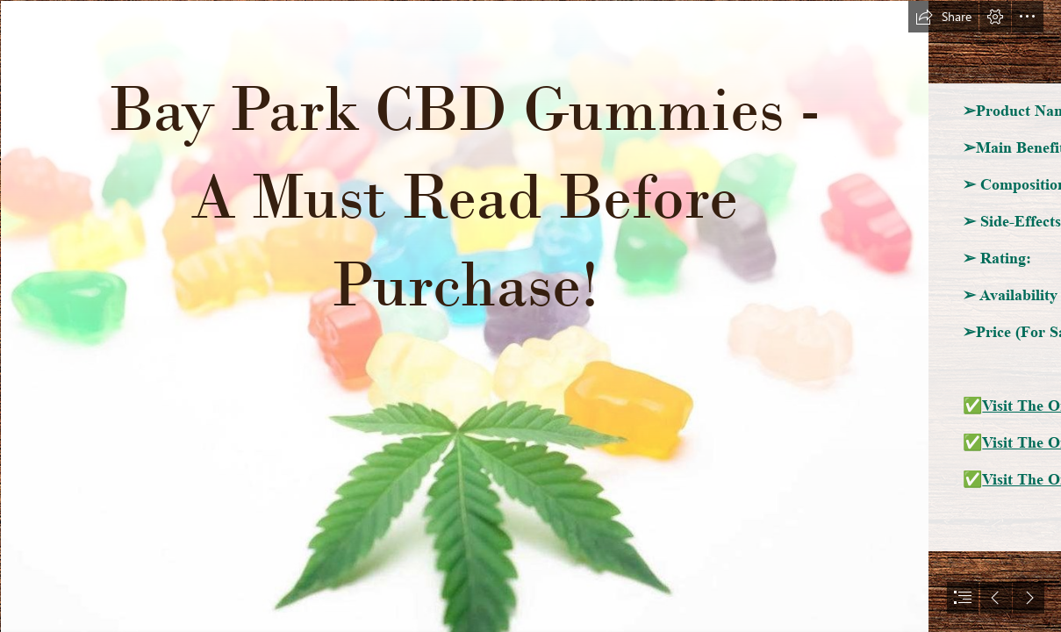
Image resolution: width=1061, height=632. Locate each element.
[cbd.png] (464, 316)
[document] (530, 316)
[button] (943, 16)
